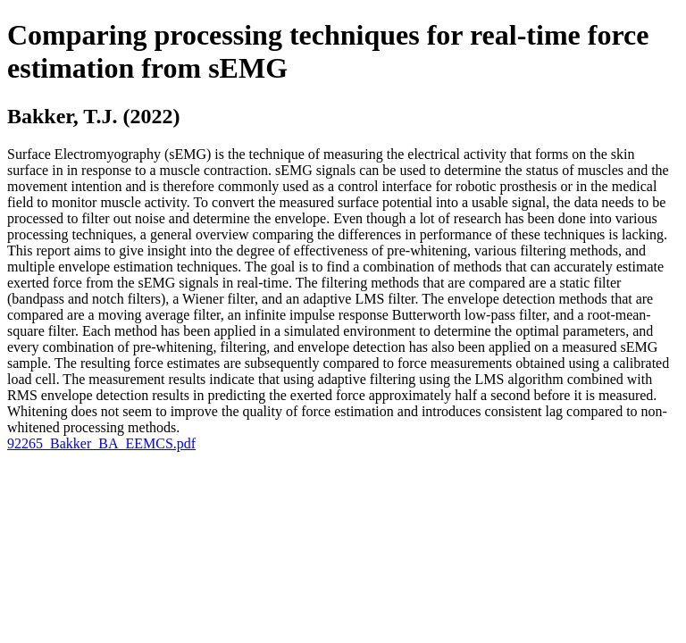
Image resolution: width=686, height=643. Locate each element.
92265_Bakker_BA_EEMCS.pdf (101, 443)
